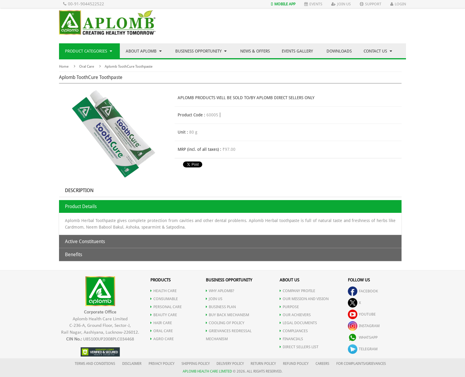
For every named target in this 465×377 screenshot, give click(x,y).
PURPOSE (289, 307)
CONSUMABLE (164, 299)
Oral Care (86, 66)
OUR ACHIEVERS (295, 315)
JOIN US (214, 299)
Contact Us (378, 51)
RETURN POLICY (263, 364)
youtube (362, 314)
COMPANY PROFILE (297, 291)
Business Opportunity (201, 51)
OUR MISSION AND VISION (304, 299)
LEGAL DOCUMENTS (298, 323)
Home (64, 66)
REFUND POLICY (295, 364)
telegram (363, 349)
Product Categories (88, 51)
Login (398, 4)
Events (313, 4)
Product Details (81, 206)
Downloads (339, 51)
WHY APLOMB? (220, 291)
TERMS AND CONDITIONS (95, 364)
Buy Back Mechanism (227, 315)
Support (370, 4)
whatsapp (363, 337)
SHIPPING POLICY (196, 364)
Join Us (341, 4)
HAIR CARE (161, 323)
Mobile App (283, 4)
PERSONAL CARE (166, 307)
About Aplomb (144, 51)
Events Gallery (297, 51)
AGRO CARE (162, 339)
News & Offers (255, 51)
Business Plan (221, 307)
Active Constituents (85, 241)
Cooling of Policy (225, 323)
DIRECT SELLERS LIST (299, 347)
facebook (363, 291)
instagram (364, 326)
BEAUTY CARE (163, 315)
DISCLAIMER (131, 364)
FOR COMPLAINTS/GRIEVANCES (361, 364)
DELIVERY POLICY (230, 364)
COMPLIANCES (294, 331)
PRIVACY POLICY (161, 364)
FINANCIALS (291, 339)
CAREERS (322, 364)
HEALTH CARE (163, 291)
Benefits (73, 254)
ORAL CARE (161, 331)
